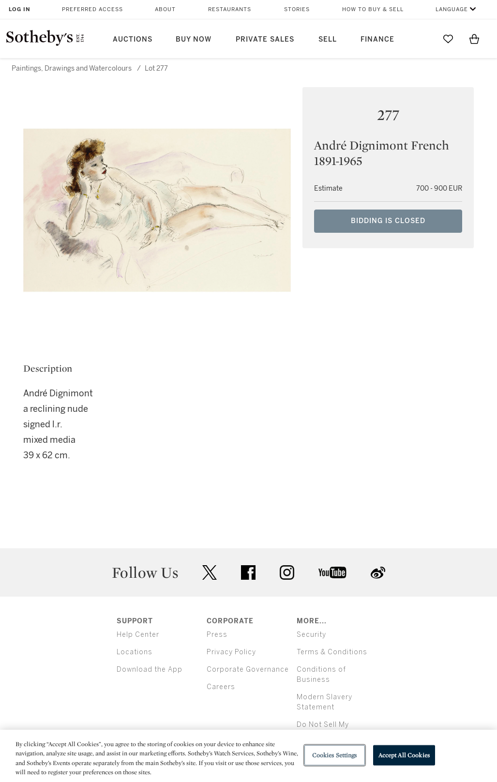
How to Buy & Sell (373, 9)
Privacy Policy (231, 652)
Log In (19, 9)
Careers (221, 687)
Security (311, 635)
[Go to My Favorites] (448, 38)
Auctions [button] (132, 39)
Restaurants (229, 9)
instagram (287, 572)
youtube (332, 572)
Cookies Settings (334, 755)
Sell (327, 39)
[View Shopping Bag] (474, 38)
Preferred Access (92, 9)
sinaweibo (378, 573)
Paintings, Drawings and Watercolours (72, 68)
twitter (209, 572)
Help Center (138, 635)
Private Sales (265, 39)
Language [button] (452, 9)
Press (217, 635)
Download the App (149, 669)
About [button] (165, 9)
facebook (248, 572)
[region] (248, 756)
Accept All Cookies (404, 755)
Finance (377, 39)
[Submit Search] (422, 39)
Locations (134, 652)
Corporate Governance (248, 669)
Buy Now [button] (193, 39)
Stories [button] (297, 9)
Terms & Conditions (332, 652)
